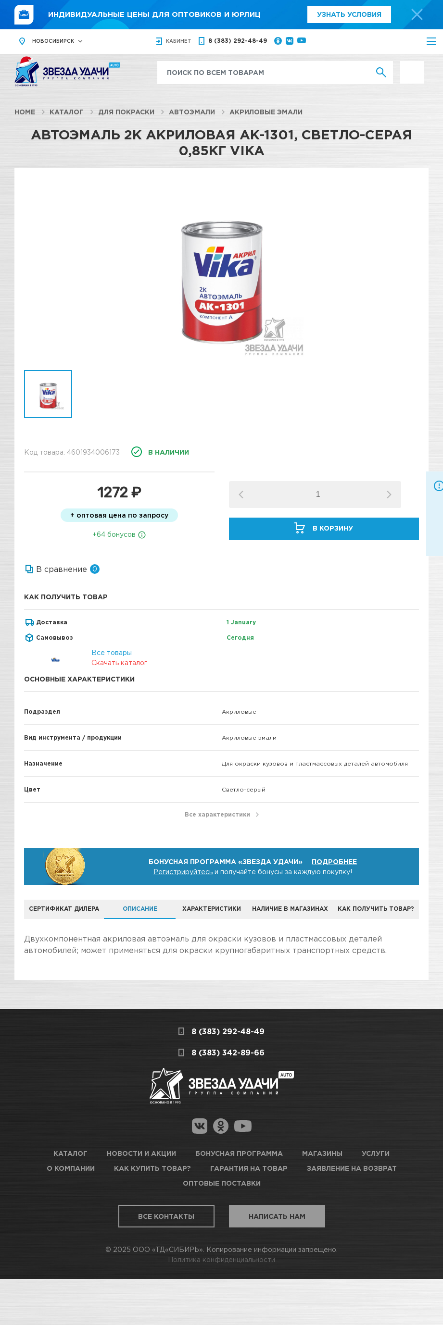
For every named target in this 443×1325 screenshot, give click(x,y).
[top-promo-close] (417, 14)
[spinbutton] (318, 495)
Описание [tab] (140, 908)
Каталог (67, 111)
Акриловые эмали (266, 111)
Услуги (376, 1153)
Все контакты (166, 1216)
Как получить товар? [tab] (376, 908)
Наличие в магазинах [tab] (290, 908)
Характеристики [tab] (211, 908)
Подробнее (334, 861)
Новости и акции (141, 1153)
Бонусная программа (239, 1153)
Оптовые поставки (222, 1183)
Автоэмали (192, 111)
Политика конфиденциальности (221, 1259)
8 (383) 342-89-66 (228, 1052)
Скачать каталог (119, 662)
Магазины (322, 1153)
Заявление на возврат (352, 1168)
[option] (221, 274)
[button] (389, 494)
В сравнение (61, 569)
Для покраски (126, 111)
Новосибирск (53, 41)
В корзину (333, 528)
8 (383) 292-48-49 (237, 40)
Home (24, 111)
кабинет (178, 41)
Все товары (111, 652)
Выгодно (412, 66)
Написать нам (277, 1216)
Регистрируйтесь (183, 871)
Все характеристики (217, 814)
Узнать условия (349, 14)
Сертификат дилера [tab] (64, 908)
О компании (71, 1168)
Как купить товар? (152, 1168)
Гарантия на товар (249, 1168)
